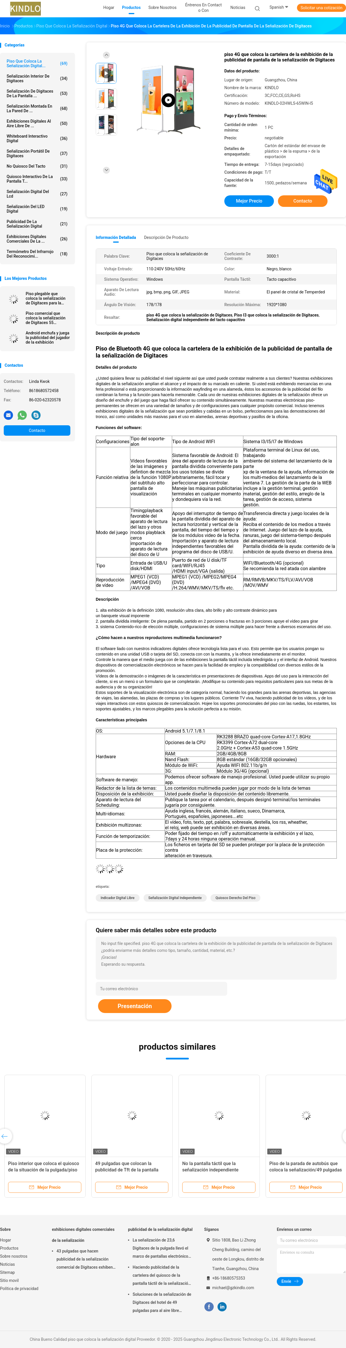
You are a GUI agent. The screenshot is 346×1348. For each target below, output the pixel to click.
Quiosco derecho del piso (235, 898)
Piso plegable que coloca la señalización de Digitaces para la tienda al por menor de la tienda (46, 298)
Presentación (135, 1006)
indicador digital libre (118, 898)
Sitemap (7, 1272)
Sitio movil (9, 1280)
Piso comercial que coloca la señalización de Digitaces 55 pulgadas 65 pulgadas (45, 318)
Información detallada (116, 237)
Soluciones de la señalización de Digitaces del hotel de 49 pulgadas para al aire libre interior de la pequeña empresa (162, 1303)
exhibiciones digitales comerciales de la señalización (83, 1235)
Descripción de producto (166, 237)
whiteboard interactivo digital (37, 138)
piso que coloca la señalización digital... (37, 63)
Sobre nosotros (13, 1256)
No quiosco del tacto (37, 166)
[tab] (216, 367)
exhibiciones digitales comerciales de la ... (37, 239)
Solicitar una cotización (321, 7)
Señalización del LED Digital (37, 209)
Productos (9, 1248)
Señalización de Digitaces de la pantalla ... (37, 93)
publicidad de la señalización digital (37, 224)
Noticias (7, 1264)
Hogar (5, 1240)
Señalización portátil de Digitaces (37, 153)
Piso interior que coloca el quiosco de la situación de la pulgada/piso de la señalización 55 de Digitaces (43, 1170)
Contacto (37, 430)
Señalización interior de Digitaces (37, 78)
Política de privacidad (19, 1288)
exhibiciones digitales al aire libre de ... (37, 123)
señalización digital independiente (175, 898)
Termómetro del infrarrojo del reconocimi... (37, 254)
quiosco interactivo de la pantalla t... (37, 179)
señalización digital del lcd (37, 194)
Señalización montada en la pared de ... (37, 108)
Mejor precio (249, 201)
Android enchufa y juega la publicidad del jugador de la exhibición (48, 338)
